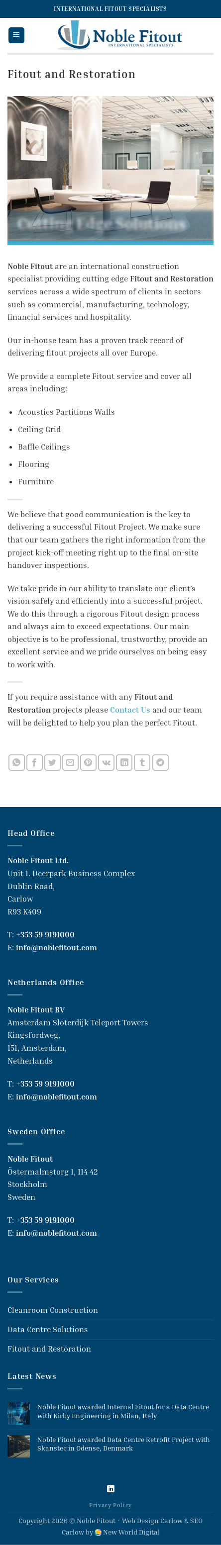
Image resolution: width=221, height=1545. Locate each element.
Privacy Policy (110, 1505)
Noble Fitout (96, 1520)
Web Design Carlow (152, 1520)
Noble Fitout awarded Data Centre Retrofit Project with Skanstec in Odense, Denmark (123, 1443)
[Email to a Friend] (70, 762)
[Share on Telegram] (160, 762)
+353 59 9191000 (45, 934)
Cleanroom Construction (52, 1310)
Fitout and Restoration (49, 1349)
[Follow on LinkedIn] (110, 1489)
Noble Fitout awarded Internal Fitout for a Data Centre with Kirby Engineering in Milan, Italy (123, 1410)
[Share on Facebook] (34, 762)
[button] (16, 35)
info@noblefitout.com (56, 947)
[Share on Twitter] (52, 762)
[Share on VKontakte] (106, 762)
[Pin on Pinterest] (88, 762)
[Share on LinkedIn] (124, 762)
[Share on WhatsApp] (16, 762)
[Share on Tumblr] (142, 762)
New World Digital (131, 1532)
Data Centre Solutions (47, 1329)
